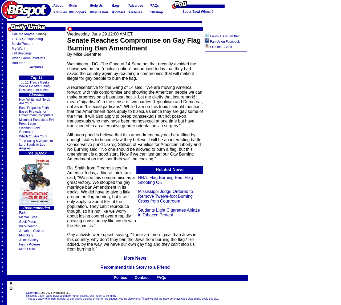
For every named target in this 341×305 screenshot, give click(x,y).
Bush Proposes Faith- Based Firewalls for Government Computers (36, 111)
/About (57, 5)
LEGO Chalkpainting (27, 39)
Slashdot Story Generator (29, 130)
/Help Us (96, 5)
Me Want (18, 48)
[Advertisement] (226, 138)
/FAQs (154, 5)
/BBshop (156, 12)
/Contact (118, 12)
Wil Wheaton (28, 226)
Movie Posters (22, 44)
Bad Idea (18, 63)
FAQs (161, 277)
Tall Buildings (22, 53)
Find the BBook (221, 47)
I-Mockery (26, 235)
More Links (27, 249)
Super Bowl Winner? (198, 12)
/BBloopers (77, 12)
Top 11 (37, 78)
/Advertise (135, 5)
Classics (36, 95)
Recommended (36, 208)
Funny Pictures (29, 244)
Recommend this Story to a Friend (135, 267)
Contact (142, 277)
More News (135, 258)
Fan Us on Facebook (225, 41)
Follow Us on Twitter (224, 36)
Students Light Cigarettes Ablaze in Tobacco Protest (169, 212)
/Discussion (99, 12)
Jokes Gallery (29, 240)
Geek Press (27, 222)
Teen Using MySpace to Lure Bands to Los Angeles (36, 144)
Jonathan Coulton (31, 231)
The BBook (37, 153)
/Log (115, 5)
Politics (120, 277)
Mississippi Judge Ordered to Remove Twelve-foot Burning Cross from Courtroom (165, 196)
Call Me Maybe (23, 34)
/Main (73, 5)
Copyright (32, 292)
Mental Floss (28, 217)
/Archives (59, 12)
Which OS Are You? (33, 136)
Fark (22, 213)
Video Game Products (28, 58)
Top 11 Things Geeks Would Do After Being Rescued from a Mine (34, 86)
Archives (36, 67)
